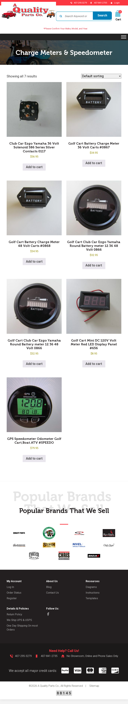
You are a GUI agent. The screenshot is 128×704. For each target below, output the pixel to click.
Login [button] (117, 2)
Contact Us (52, 597)
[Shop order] (101, 76)
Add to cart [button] (34, 168)
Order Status (14, 597)
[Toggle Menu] (123, 36)
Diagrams (91, 591)
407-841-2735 (98, 2)
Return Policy (14, 619)
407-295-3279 (76, 2)
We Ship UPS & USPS (19, 624)
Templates (92, 603)
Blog (49, 591)
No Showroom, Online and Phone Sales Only (92, 660)
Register (12, 603)
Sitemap (94, 690)
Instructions (93, 597)
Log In (10, 591)
